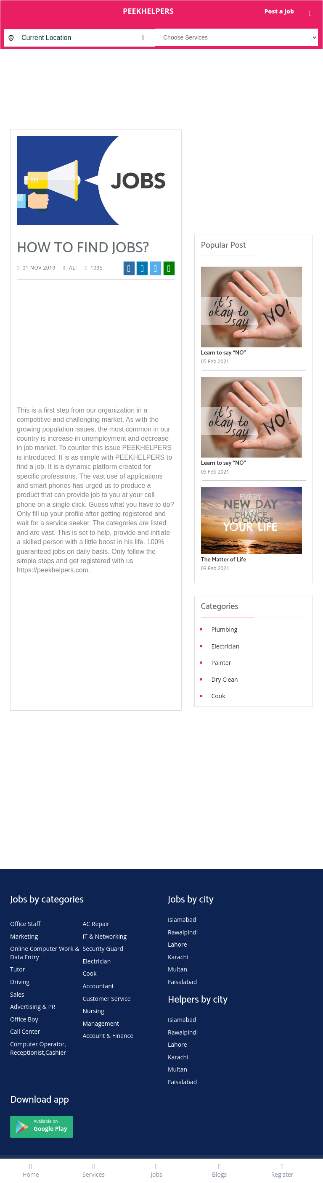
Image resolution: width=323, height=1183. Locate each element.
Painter (221, 663)
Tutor (17, 969)
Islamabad (182, 920)
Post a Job (279, 11)
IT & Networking (105, 936)
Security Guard (103, 949)
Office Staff (25, 924)
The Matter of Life (223, 560)
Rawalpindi (183, 932)
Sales (17, 994)
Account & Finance (108, 1036)
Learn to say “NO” (223, 353)
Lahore (177, 944)
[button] (143, 37)
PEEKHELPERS (148, 11)
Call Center (25, 1031)
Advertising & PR (32, 1007)
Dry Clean (225, 679)
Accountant (98, 986)
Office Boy (24, 1019)
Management (101, 1023)
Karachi (178, 957)
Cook (218, 696)
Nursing (93, 1011)
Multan (177, 969)
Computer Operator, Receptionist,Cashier (38, 1048)
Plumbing (225, 629)
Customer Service (107, 999)
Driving (19, 982)
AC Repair (96, 924)
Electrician (226, 646)
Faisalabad (182, 982)
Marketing (24, 936)
